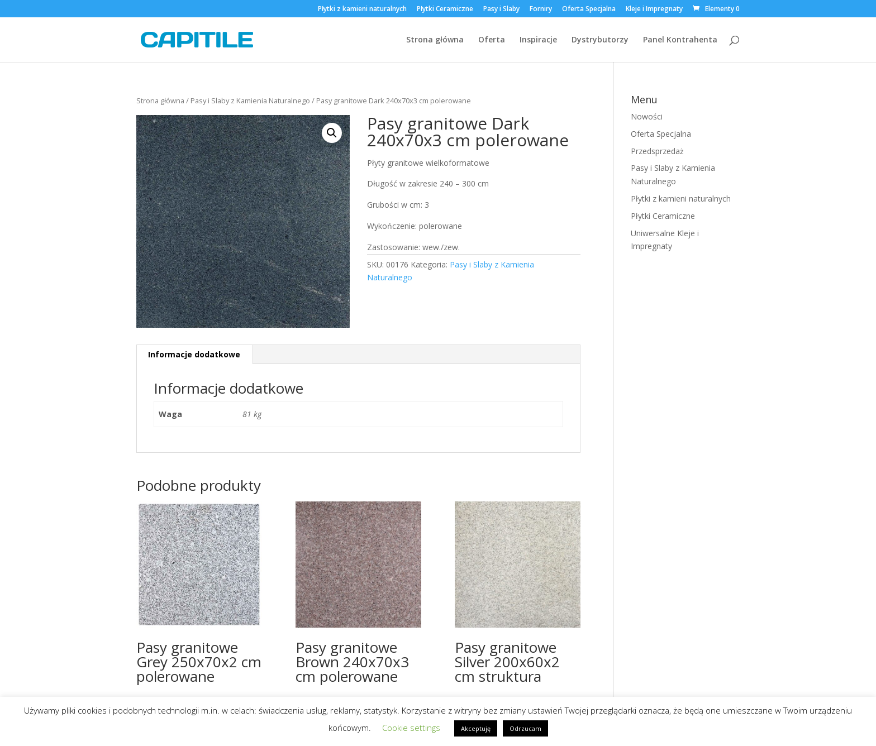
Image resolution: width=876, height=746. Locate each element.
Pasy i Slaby (501, 9)
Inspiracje (538, 40)
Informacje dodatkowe (194, 354)
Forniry (541, 9)
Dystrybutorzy (600, 40)
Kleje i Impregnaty (654, 9)
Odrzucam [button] (525, 728)
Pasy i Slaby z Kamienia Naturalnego (250, 100)
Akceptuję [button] (476, 728)
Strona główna (435, 40)
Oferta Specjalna (589, 9)
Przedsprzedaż (657, 151)
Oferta (491, 40)
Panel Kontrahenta (680, 40)
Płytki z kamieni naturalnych (362, 9)
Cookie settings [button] (411, 727)
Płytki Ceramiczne (445, 9)
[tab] (194, 354)
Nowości (647, 116)
